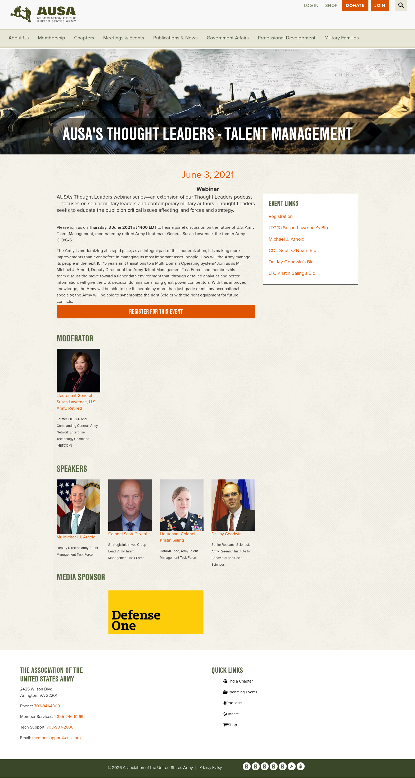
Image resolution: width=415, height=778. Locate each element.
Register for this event (156, 312)
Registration (281, 217)
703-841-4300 (47, 706)
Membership (51, 38)
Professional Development (287, 38)
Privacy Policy (211, 768)
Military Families (342, 38)
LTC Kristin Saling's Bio (292, 274)
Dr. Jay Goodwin (226, 534)
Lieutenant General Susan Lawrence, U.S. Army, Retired (76, 402)
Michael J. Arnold (286, 239)
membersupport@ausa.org (56, 738)
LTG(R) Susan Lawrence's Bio (298, 228)
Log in (310, 5)
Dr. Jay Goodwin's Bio (291, 262)
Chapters (84, 38)
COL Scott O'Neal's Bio (292, 251)
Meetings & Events (124, 38)
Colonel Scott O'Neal (127, 534)
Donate (354, 5)
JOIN (380, 5)
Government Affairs (228, 38)
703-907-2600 (60, 727)
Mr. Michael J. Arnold (76, 537)
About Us (18, 38)
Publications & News (176, 38)
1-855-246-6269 (68, 717)
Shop (330, 5)
